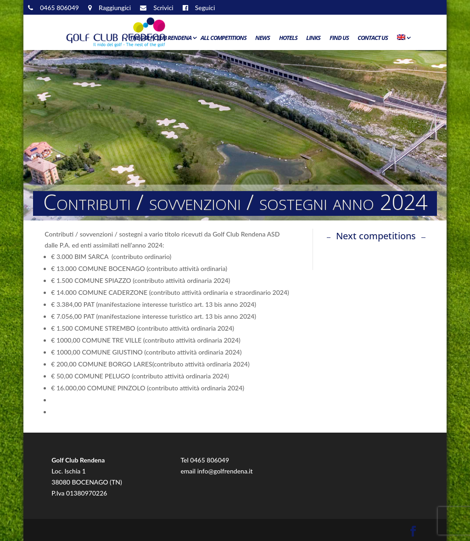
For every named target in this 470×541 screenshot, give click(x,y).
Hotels (288, 38)
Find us (339, 38)
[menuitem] (403, 39)
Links (313, 38)
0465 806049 (209, 460)
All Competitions (223, 38)
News (262, 38)
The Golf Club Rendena (160, 38)
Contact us (373, 38)
